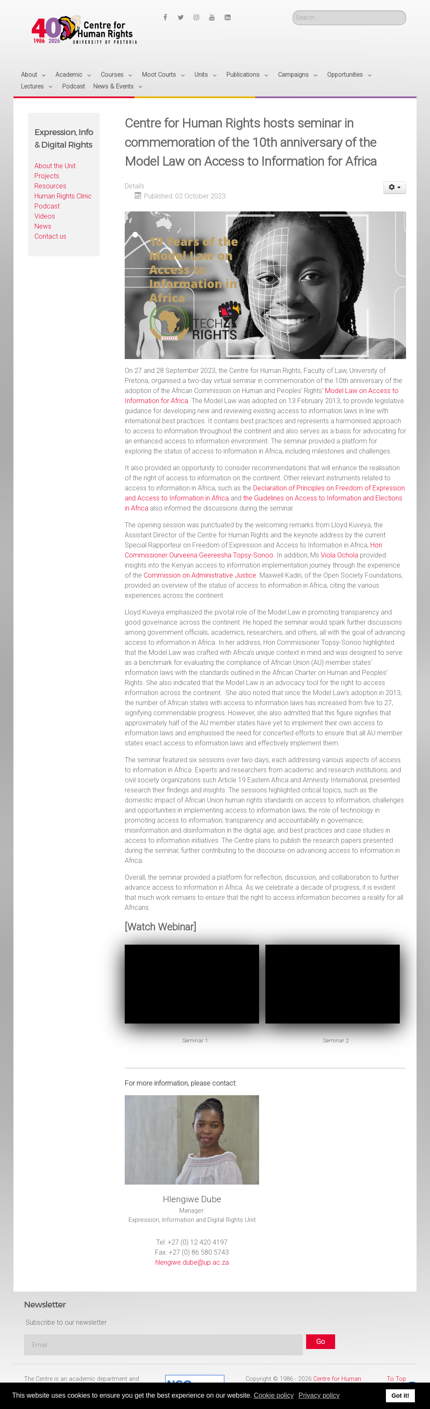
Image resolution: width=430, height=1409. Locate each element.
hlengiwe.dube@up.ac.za (192, 1262)
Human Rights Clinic (63, 196)
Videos (44, 216)
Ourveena (183, 555)
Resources (50, 186)
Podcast (47, 206)
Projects (46, 176)
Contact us (50, 236)
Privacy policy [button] (319, 1395)
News (42, 226)
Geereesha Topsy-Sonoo (235, 555)
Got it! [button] (400, 1395)
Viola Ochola (339, 555)
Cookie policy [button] (274, 1395)
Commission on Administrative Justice (200, 575)
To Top (396, 1379)
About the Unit (55, 166)
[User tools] (394, 187)
